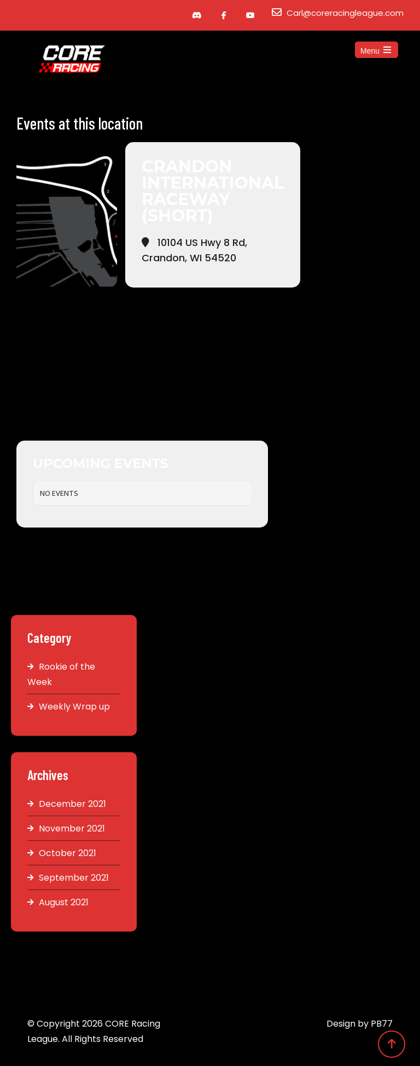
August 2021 (64, 902)
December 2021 (72, 804)
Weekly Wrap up (74, 706)
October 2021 (67, 853)
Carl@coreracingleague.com (345, 13)
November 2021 (72, 828)
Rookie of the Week (61, 674)
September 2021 (74, 877)
